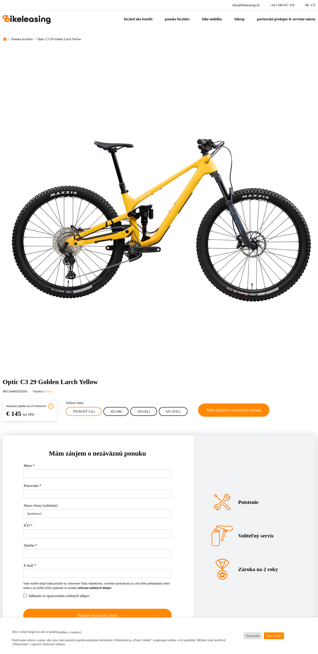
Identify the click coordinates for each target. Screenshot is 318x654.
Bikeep (239, 19)
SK (307, 5)
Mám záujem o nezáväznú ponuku (233, 410)
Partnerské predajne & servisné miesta (286, 19)
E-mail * (30, 565)
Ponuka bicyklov (177, 19)
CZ (313, 5)
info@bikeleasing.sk (245, 5)
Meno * (29, 465)
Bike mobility (212, 19)
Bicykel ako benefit (138, 19)
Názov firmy (40, 505)
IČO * (28, 525)
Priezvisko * (32, 486)
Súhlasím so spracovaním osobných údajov (56, 596)
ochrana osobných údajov (94, 588)
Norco (49, 391)
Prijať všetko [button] (274, 635)
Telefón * (30, 545)
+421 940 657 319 (282, 5)
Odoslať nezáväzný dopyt (97, 615)
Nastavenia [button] (252, 635)
